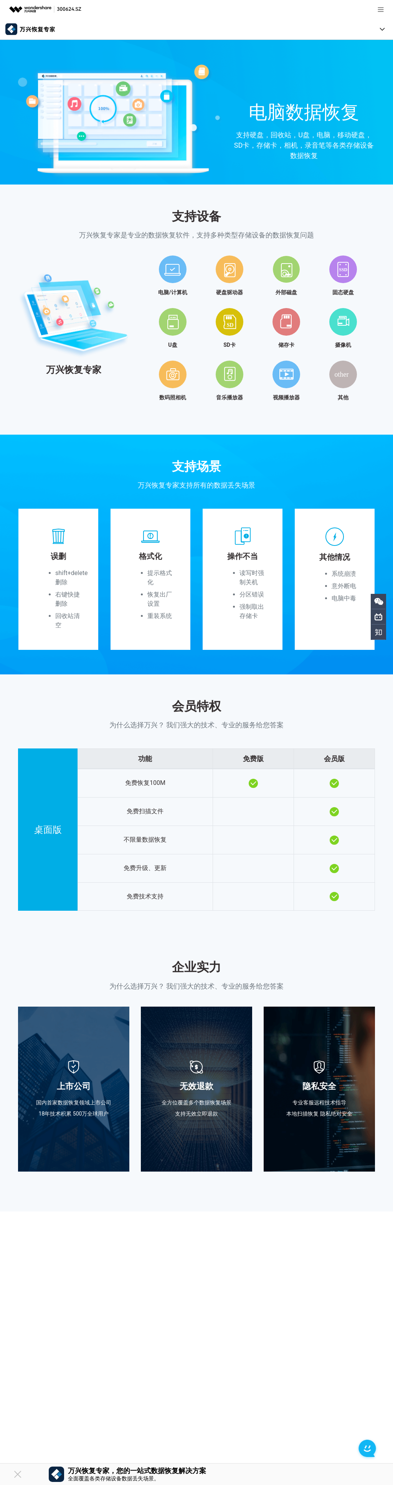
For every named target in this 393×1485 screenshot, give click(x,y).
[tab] (196, 325)
